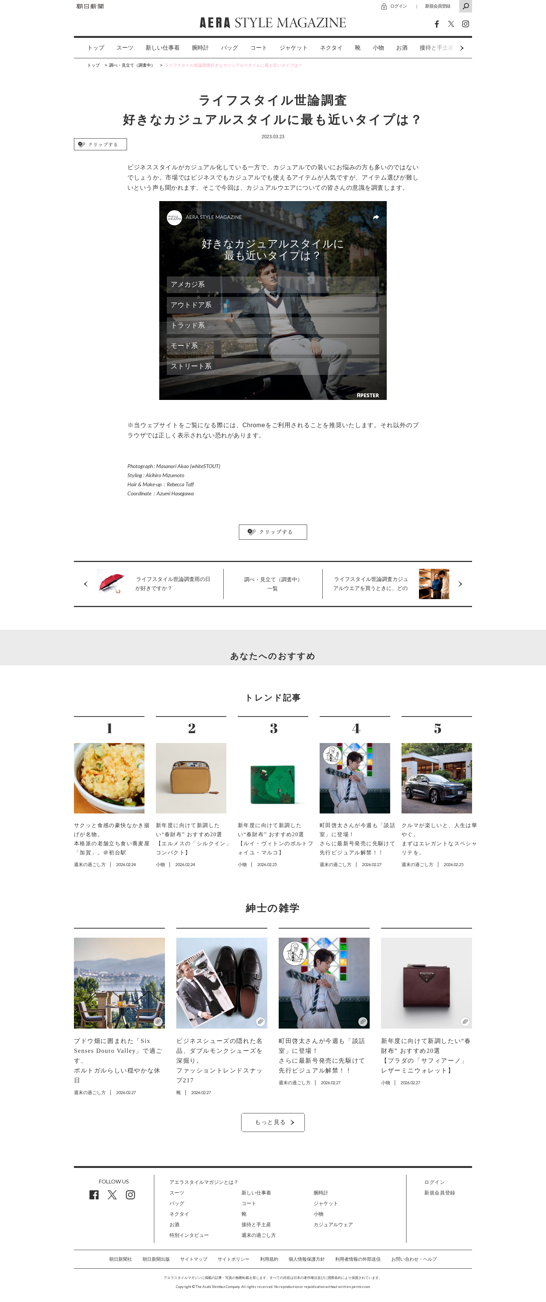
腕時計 (200, 48)
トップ (95, 48)
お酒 (402, 48)
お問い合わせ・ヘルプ (414, 1259)
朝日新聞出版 (156, 1259)
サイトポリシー (233, 1259)
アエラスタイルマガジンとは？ (203, 1182)
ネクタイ (331, 48)
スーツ (124, 48)
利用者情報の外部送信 (358, 1259)
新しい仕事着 (163, 48)
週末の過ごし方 (259, 1235)
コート (258, 48)
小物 (378, 48)
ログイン (398, 6)
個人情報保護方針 (307, 1259)
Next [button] (447, 48)
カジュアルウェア (333, 1224)
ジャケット (293, 48)
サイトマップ (193, 1259)
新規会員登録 (437, 6)
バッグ (229, 48)
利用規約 (269, 1259)
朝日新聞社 (120, 1259)
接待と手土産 (256, 1224)
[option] (89, 48)
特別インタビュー (189, 1235)
